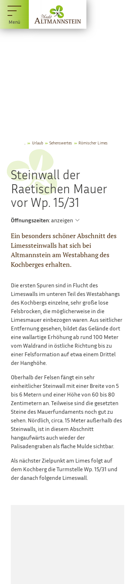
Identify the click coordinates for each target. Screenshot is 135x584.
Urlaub (37, 143)
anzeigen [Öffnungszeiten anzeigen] (62, 220)
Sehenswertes (60, 143)
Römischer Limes (93, 143)
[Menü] (14, 14)
